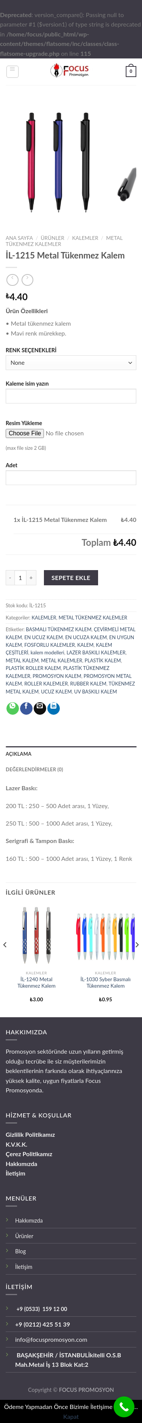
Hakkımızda (21, 1163)
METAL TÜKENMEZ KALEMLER (93, 618)
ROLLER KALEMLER (46, 684)
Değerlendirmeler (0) (34, 769)
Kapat (71, 1416)
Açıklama (18, 754)
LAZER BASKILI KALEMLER (96, 652)
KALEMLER (85, 238)
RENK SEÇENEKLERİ (31, 350)
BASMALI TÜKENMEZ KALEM (58, 629)
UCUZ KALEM (56, 692)
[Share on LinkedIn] (53, 708)
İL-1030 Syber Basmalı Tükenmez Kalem (105, 982)
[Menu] (12, 72)
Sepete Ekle (71, 577)
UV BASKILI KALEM (95, 692)
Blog (20, 1251)
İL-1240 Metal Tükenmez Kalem (36, 982)
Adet (11, 465)
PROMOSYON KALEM (57, 676)
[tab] (71, 753)
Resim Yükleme (24, 423)
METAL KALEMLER (61, 660)
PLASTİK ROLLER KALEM (33, 668)
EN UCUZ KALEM (43, 637)
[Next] (136, 960)
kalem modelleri (47, 652)
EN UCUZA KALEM (86, 637)
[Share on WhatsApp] (12, 708)
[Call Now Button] (124, 1406)
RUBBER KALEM (88, 684)
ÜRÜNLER (52, 238)
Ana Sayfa (19, 238)
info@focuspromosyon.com (51, 1339)
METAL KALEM (22, 660)
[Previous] (5, 960)
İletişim (15, 1173)
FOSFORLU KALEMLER (49, 645)
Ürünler (24, 1236)
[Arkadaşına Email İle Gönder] (40, 708)
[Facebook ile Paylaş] (26, 708)
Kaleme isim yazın (27, 383)
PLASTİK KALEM (102, 660)
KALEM (85, 645)
